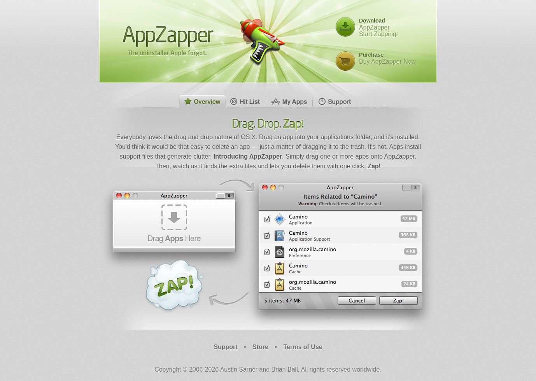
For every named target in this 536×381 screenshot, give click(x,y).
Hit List (245, 101)
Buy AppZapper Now (387, 58)
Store (260, 347)
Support (335, 101)
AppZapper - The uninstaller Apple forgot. (168, 40)
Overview (202, 101)
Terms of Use (303, 347)
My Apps (289, 101)
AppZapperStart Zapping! (378, 27)
